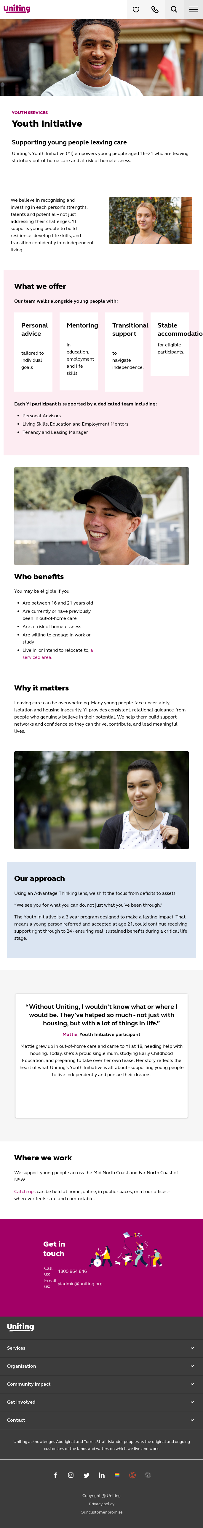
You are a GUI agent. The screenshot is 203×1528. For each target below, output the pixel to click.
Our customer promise (102, 1512)
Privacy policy (101, 1503)
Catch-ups (25, 1191)
